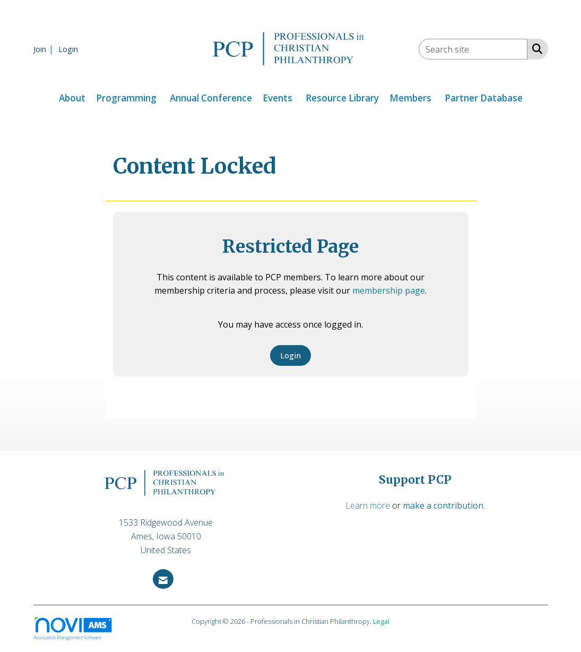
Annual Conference (211, 98)
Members (410, 98)
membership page (388, 290)
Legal (381, 621)
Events (277, 98)
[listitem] (44, 49)
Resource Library (342, 98)
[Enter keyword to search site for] (473, 49)
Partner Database (484, 98)
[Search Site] (535, 48)
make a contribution (443, 505)
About (72, 98)
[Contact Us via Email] (163, 579)
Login (290, 355)
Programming (126, 98)
